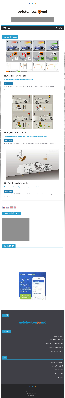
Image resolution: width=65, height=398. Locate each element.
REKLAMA (60, 377)
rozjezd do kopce (50, 86)
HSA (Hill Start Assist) (15, 75)
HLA (29, 143)
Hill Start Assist (34, 86)
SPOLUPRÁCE (58, 370)
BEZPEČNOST (58, 336)
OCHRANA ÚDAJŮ (57, 374)
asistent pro (42, 86)
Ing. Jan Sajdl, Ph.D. (10, 86)
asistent (30, 194)
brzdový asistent (34, 143)
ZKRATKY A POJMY (57, 351)
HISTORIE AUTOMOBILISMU (54, 343)
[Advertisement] (32, 19)
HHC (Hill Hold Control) (15, 183)
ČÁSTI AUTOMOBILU (56, 340)
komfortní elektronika (38, 194)
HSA (29, 86)
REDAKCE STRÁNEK (57, 362)
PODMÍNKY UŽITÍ (57, 366)
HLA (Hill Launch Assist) (16, 132)
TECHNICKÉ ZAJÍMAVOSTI (55, 347)
